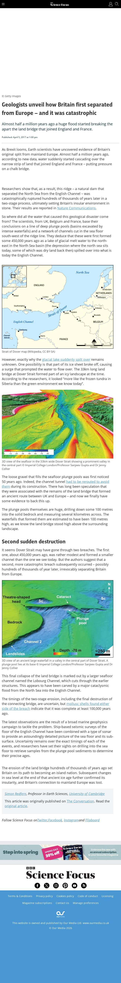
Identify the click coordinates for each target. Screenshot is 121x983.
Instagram (71, 820)
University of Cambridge (87, 793)
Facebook (55, 820)
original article (16, 806)
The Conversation (80, 801)
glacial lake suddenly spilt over (66, 359)
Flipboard (92, 820)
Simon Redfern (15, 793)
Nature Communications (76, 208)
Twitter (42, 820)
